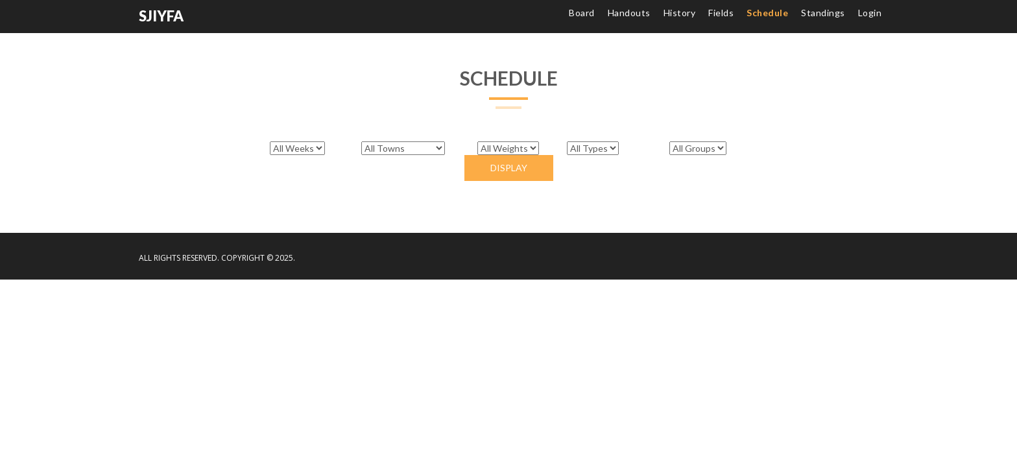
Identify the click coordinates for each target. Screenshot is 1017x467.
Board (582, 12)
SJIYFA (161, 16)
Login (870, 12)
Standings (823, 12)
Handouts (629, 12)
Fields (721, 12)
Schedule (767, 12)
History (680, 12)
